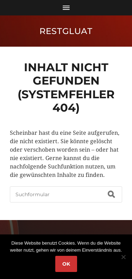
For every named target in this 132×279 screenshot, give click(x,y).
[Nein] (123, 256)
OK (66, 264)
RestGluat (65, 31)
